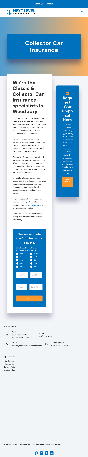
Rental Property (23, 260)
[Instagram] (41, 452)
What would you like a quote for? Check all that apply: (29, 249)
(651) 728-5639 (45, 336)
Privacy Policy (10, 366)
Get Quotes (9, 360)
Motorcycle (23, 263)
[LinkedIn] (52, 452)
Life (35, 260)
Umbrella (22, 266)
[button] (67, 182)
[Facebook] (36, 452)
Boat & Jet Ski (37, 263)
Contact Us (9, 363)
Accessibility (9, 369)
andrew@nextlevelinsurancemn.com (27, 345)
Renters (36, 257)
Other (36, 266)
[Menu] (81, 12)
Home (36, 254)
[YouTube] (46, 452)
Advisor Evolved (53, 444)
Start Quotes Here (44, 3)
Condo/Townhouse (23, 257)
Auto (21, 254)
